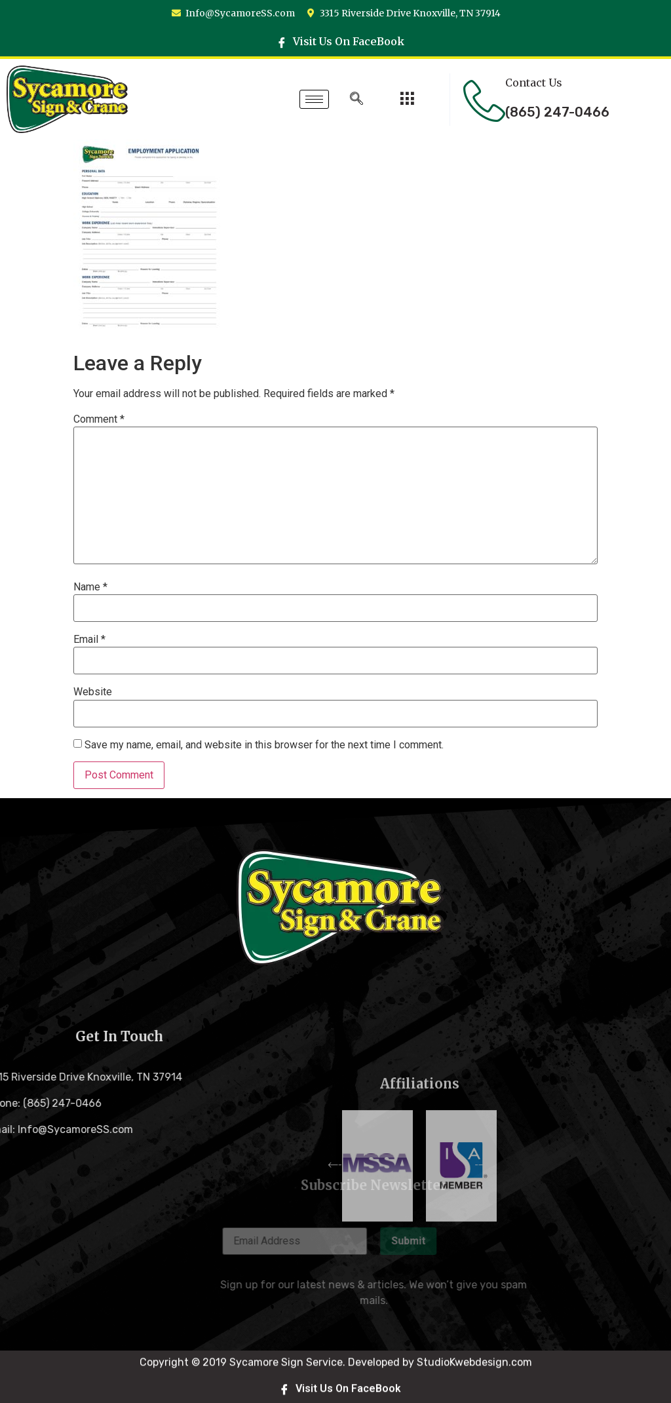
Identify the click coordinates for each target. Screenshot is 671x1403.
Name (90, 587)
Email (89, 639)
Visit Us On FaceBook (340, 41)
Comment (99, 419)
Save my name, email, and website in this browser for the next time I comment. (264, 745)
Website (92, 692)
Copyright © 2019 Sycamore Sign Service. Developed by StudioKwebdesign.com (336, 1386)
